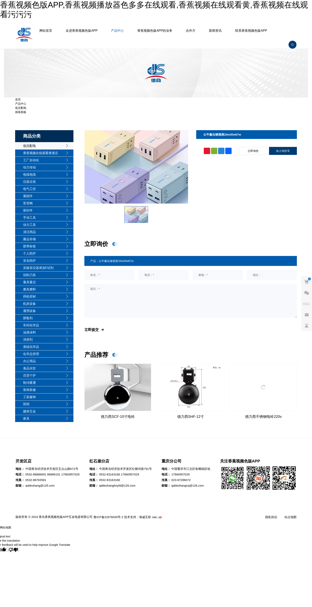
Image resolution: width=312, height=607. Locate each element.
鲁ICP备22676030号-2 (108, 517)
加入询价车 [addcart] (283, 150)
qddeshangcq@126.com (187, 485)
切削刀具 (29, 275)
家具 (26, 418)
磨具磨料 (29, 289)
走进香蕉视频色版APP (82, 30)
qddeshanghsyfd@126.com (117, 485)
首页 (18, 99)
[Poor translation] (13, 549)
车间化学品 (31, 325)
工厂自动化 (31, 160)
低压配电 (20, 107)
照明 (26, 404)
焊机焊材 (29, 296)
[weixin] (306, 292)
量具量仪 (29, 282)
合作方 (190, 30)
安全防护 (29, 260)
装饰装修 (29, 390)
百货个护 (29, 375)
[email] (306, 314)
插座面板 (20, 112)
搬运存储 (29, 239)
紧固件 (28, 196)
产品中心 (117, 30)
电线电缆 (29, 174)
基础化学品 (31, 346)
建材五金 (29, 411)
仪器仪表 (29, 181)
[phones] (306, 303)
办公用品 (29, 361)
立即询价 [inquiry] (253, 150)
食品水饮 (29, 368)
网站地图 (5, 527)
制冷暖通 (29, 382)
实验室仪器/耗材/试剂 (38, 268)
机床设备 (29, 303)
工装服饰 (29, 397)
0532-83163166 (109, 474)
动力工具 (29, 224)
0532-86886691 (35, 474)
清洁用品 (29, 232)
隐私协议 (271, 517)
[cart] (306, 281)
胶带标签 (29, 246)
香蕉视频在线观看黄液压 (40, 153)
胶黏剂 (28, 318)
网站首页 (45, 30)
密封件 (28, 210)
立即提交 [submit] (94, 330)
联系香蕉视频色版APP (251, 30)
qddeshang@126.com (40, 485)
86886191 (53, 474)
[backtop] (306, 325)
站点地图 (290, 517)
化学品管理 (31, 354)
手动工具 (29, 217)
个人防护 (29, 253)
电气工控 (29, 189)
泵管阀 (28, 203)
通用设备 (29, 311)
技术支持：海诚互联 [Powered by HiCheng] (137, 517)
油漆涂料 (29, 332)
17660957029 (70, 474)
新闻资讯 (215, 30)
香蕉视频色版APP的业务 (154, 30)
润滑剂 (28, 339)
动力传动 (29, 167)
